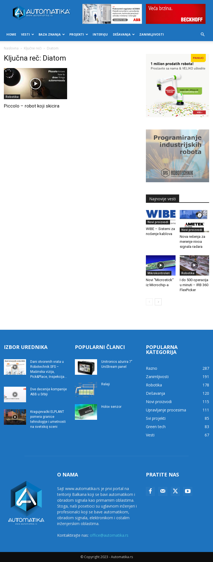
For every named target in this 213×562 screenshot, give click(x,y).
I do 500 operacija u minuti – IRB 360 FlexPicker (194, 285)
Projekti (78, 34)
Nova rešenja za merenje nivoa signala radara (192, 241)
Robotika (12, 97)
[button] (202, 34)
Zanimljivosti (151, 34)
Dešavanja (124, 34)
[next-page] (158, 301)
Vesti (27, 34)
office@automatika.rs (109, 535)
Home (11, 34)
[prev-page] (149, 301)
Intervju (100, 34)
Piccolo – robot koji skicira (31, 106)
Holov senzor (111, 407)
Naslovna (11, 48)
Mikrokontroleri (159, 273)
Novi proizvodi (158, 222)
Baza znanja (52, 34)
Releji (105, 384)
